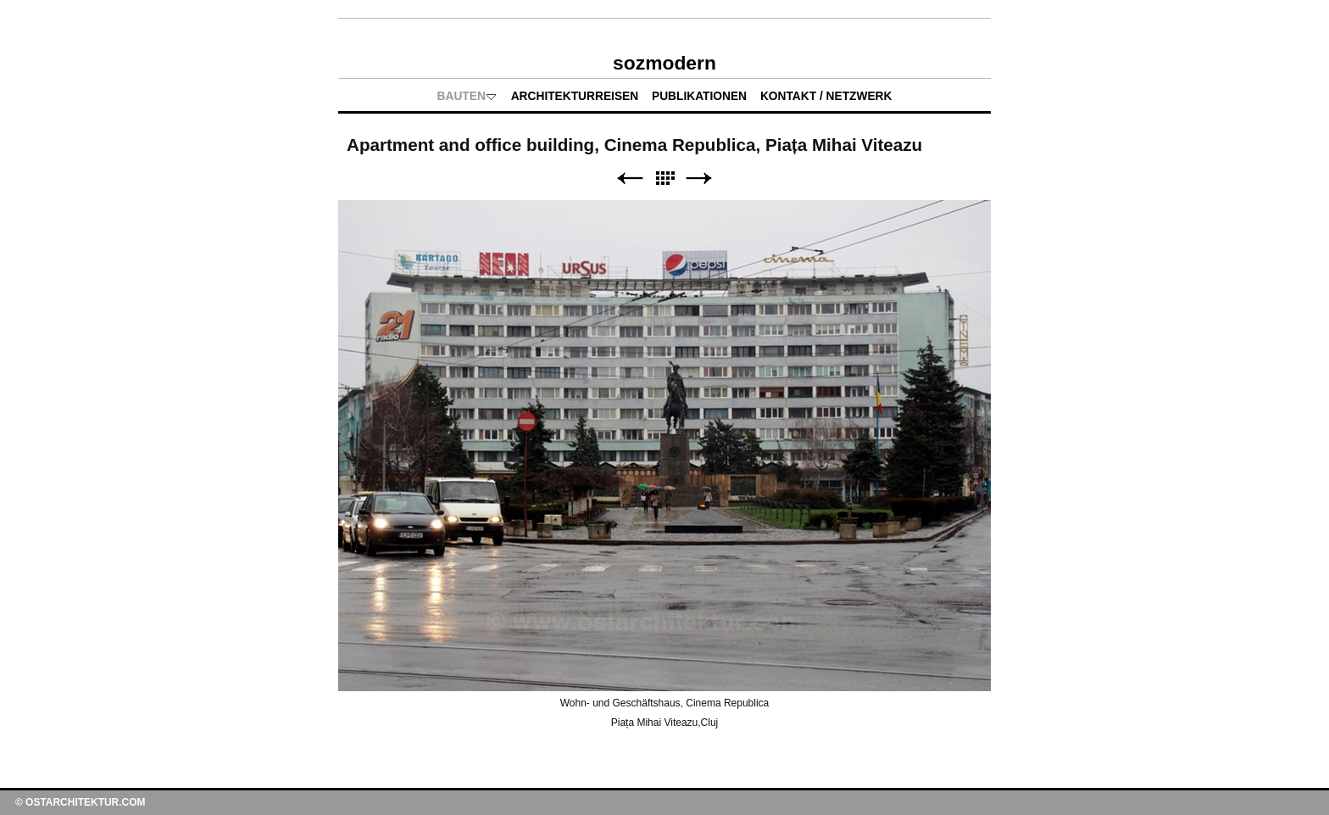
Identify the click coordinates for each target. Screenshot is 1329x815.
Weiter (699, 178)
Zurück (629, 178)
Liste (664, 178)
